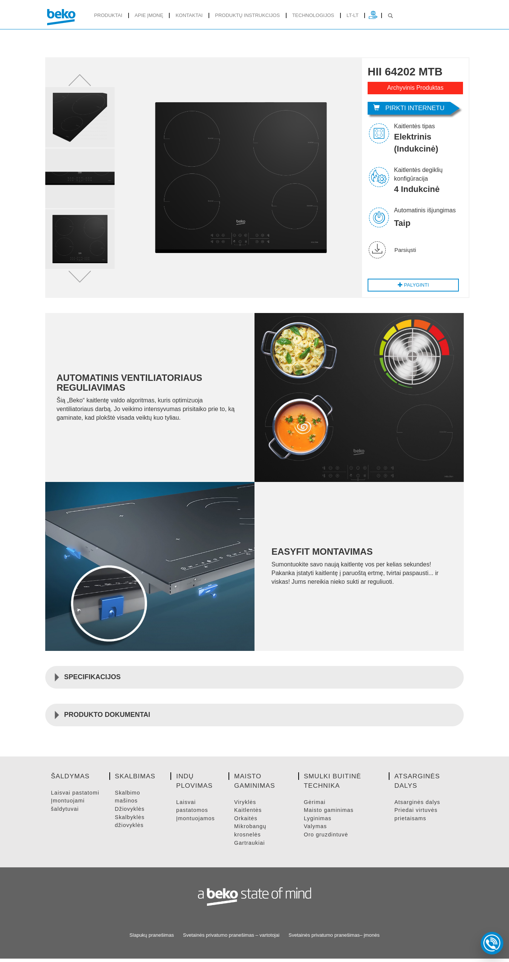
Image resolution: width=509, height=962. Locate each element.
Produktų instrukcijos (247, 15)
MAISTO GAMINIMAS (330, 813)
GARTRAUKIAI (250, 846)
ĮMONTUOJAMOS (196, 821)
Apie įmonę (149, 15)
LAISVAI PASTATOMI (76, 796)
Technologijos (313, 15)
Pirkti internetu (409, 108)
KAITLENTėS (248, 813)
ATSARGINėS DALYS (418, 805)
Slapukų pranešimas (151, 938)
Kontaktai (189, 15)
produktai (108, 15)
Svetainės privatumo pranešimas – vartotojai (231, 938)
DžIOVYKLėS (130, 812)
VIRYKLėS (245, 805)
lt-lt (352, 15)
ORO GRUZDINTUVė (327, 838)
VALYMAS (316, 830)
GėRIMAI (315, 805)
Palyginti (412, 288)
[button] (80, 81)
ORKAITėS (246, 821)
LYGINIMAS (318, 821)
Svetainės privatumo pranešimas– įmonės (333, 938)
